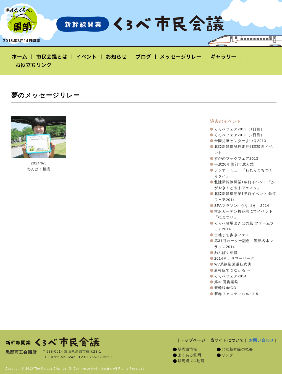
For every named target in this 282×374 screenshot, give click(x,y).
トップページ (192, 340)
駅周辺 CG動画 (191, 361)
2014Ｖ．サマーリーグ (234, 258)
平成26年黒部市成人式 (234, 164)
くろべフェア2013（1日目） (239, 129)
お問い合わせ (261, 340)
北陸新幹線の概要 (237, 349)
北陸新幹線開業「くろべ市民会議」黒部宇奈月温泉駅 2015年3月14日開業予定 (140, 23)
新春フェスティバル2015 (236, 294)
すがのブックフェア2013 (236, 159)
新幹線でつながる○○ (232, 270)
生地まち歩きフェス (231, 235)
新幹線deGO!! (226, 288)
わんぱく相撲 (226, 253)
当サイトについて (227, 340)
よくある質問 (189, 355)
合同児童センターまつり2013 (240, 141)
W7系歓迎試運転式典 (232, 264)
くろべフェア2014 (230, 276)
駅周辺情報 (187, 349)
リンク (227, 355)
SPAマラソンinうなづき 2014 (241, 206)
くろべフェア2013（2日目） (239, 135)
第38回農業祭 (226, 282)
